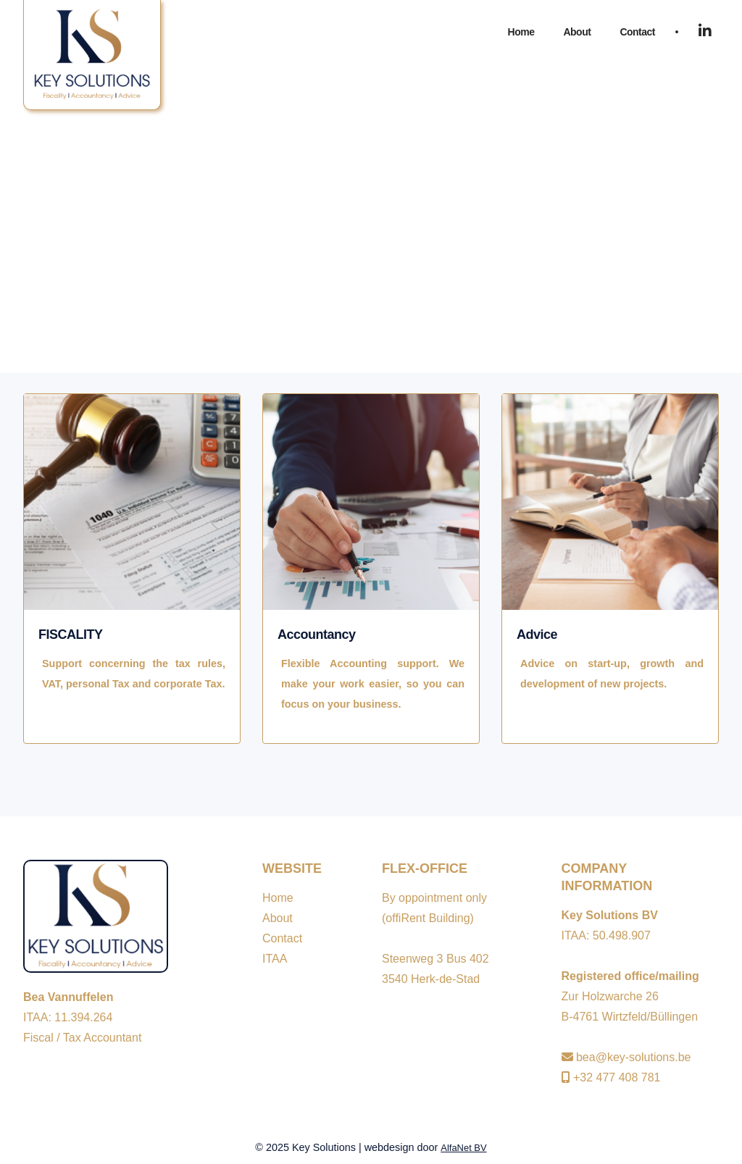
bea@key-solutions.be (626, 1057)
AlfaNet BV (463, 1147)
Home (521, 32)
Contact (637, 32)
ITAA (274, 958)
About (577, 32)
